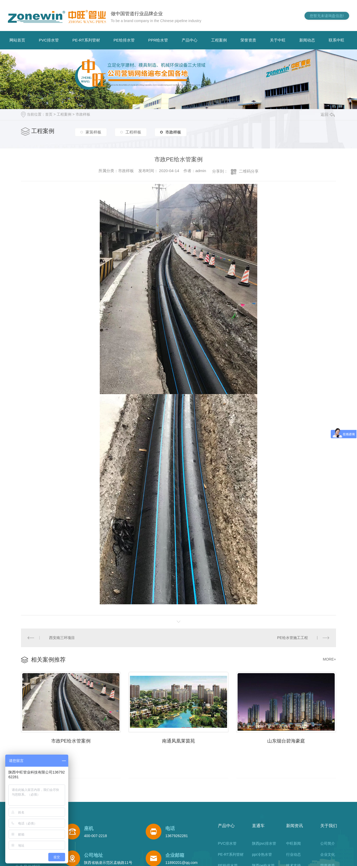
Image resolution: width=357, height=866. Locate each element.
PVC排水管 (49, 40)
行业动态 (293, 854)
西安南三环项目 (62, 637)
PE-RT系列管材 (86, 40)
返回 (328, 114)
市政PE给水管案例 (71, 740)
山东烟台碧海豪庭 (286, 740)
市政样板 (83, 114)
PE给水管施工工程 (292, 637)
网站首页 (17, 40)
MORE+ (329, 658)
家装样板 (93, 132)
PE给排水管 (124, 40)
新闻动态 (307, 40)
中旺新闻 (293, 843)
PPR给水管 (158, 40)
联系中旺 (336, 40)
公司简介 (327, 843)
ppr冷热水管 (262, 854)
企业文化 (327, 854)
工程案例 (219, 40)
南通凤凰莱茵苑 (178, 740)
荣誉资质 (248, 40)
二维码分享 (249, 171)
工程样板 (133, 132)
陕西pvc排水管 (264, 843)
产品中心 (189, 40)
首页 (48, 114)
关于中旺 (278, 40)
